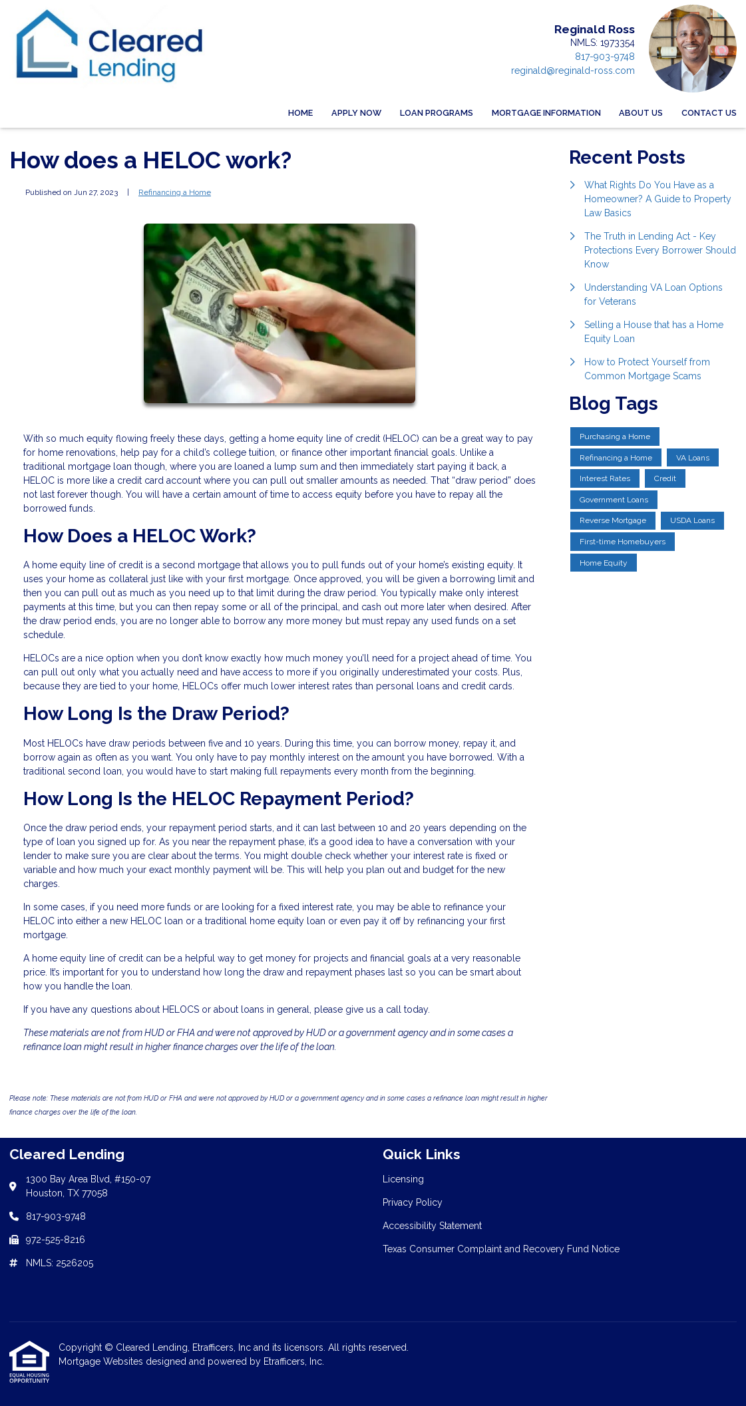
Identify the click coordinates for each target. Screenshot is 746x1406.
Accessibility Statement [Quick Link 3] (432, 1225)
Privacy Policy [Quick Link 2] (413, 1202)
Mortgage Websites (102, 1361)
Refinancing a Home (174, 192)
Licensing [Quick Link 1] (403, 1179)
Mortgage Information (546, 113)
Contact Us (709, 113)
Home (300, 113)
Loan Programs (436, 113)
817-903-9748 (605, 56)
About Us (641, 113)
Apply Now (356, 113)
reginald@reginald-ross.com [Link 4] (573, 70)
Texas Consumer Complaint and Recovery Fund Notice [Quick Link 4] (501, 1249)
